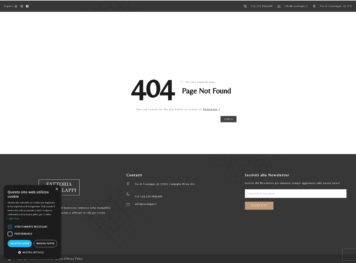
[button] (32, 252)
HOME (71, 24)
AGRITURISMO (96, 24)
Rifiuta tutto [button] (45, 243)
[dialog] (32, 222)
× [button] (56, 189)
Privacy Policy (74, 258)
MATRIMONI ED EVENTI (232, 24)
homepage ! (211, 109)
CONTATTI (266, 24)
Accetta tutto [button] (19, 243)
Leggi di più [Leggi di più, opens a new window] (13, 218)
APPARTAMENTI (126, 24)
